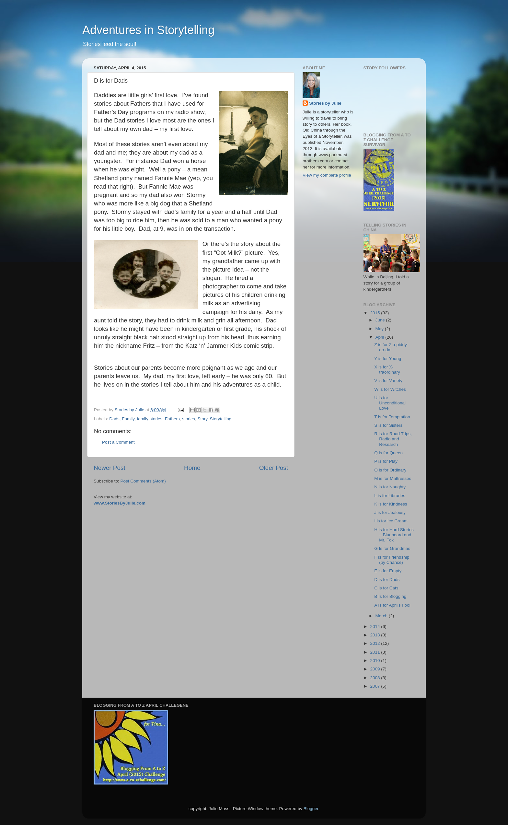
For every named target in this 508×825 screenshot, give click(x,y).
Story (202, 418)
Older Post (273, 467)
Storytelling (220, 418)
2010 (375, 660)
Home (192, 467)
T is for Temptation (392, 416)
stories (188, 418)
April (380, 337)
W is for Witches (390, 389)
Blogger (311, 808)
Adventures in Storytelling (148, 30)
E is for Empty (387, 570)
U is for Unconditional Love (390, 403)
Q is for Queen (388, 452)
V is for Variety (388, 380)
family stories (150, 418)
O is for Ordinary (390, 470)
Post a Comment (118, 442)
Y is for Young (387, 358)
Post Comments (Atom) (143, 481)
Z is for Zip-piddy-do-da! (391, 347)
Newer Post (109, 467)
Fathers (172, 418)
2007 (375, 686)
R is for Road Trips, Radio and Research (393, 439)
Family (128, 418)
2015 (375, 312)
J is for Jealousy (390, 512)
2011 (375, 652)
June (380, 320)
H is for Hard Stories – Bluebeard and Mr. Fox (394, 534)
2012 (375, 643)
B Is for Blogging (390, 596)
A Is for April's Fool (392, 605)
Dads (114, 418)
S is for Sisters (388, 425)
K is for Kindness (390, 504)
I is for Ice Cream (391, 520)
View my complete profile (327, 175)
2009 (375, 669)
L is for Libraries (389, 495)
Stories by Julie (325, 103)
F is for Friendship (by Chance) (391, 560)
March (382, 615)
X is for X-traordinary (387, 370)
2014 (375, 626)
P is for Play (386, 461)
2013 (375, 635)
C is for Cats (386, 588)
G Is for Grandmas (392, 548)
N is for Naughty (390, 486)
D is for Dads (386, 579)
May (380, 328)
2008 (375, 677)
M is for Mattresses (392, 478)
